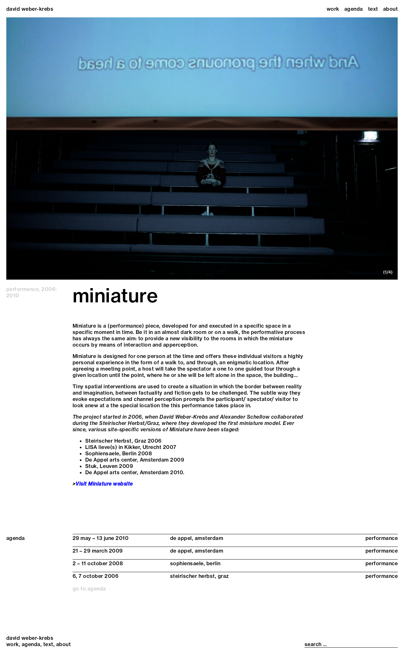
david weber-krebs (29, 8)
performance (22, 289)
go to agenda (89, 588)
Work (333, 9)
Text (373, 9)
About (390, 9)
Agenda (353, 9)
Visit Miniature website (104, 484)
